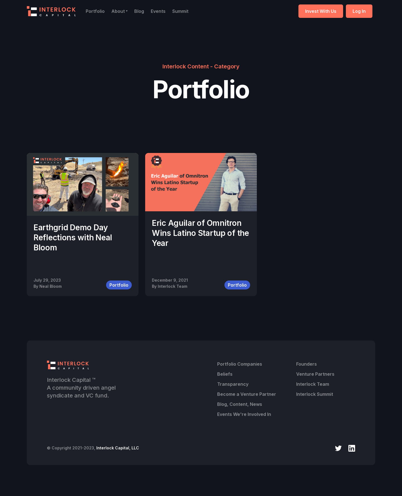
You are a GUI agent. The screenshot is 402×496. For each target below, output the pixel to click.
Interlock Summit (314, 394)
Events (158, 11)
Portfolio (95, 11)
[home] (51, 11)
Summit (180, 11)
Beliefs (225, 374)
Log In (359, 11)
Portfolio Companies (239, 364)
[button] (119, 11)
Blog (139, 11)
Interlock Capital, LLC (117, 447)
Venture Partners (315, 374)
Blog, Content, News (239, 404)
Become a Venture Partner (246, 394)
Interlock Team (312, 384)
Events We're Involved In (244, 414)
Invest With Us (320, 11)
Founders (306, 364)
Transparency (232, 384)
